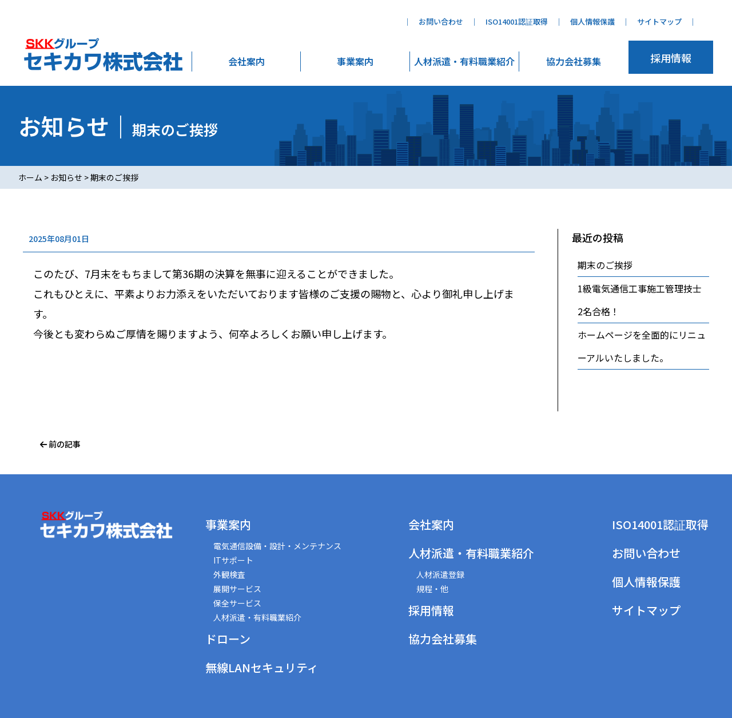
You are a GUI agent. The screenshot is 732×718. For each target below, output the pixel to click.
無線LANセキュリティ (262, 667)
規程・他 (432, 588)
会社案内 (246, 61)
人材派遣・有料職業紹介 (464, 61)
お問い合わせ (441, 21)
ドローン (227, 638)
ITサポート (233, 560)
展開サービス (237, 588)
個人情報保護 (592, 21)
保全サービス (237, 603)
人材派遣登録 (440, 574)
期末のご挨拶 (605, 265)
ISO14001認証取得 (517, 21)
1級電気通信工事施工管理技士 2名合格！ (643, 299)
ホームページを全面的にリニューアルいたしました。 (642, 346)
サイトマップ (659, 21)
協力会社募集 (573, 61)
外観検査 (229, 574)
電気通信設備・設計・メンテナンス (277, 546)
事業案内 (355, 61)
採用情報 (670, 57)
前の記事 (60, 444)
